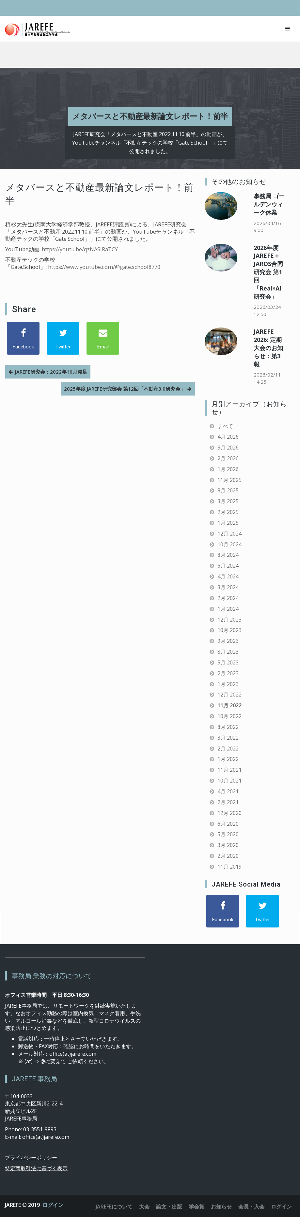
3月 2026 (228, 447)
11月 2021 (229, 769)
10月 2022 (229, 716)
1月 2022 (228, 759)
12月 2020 (229, 813)
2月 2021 (228, 802)
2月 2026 (228, 458)
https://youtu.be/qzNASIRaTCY (80, 249)
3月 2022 (228, 737)
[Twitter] (63, 338)
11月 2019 (229, 866)
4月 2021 (228, 791)
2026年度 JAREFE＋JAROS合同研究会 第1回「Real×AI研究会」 (268, 272)
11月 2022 (229, 705)
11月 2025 (229, 480)
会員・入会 (251, 1206)
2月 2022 (228, 748)
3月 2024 (228, 587)
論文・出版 (169, 1206)
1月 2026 (228, 469)
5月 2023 (228, 662)
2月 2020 (228, 855)
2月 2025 (228, 512)
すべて (225, 426)
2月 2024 (228, 598)
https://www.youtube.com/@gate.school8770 (104, 267)
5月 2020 (228, 834)
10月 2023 (229, 630)
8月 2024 (228, 554)
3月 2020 (228, 845)
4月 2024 (228, 576)
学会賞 (196, 1206)
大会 (144, 1206)
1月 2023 (228, 684)
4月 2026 (228, 436)
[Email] (103, 338)
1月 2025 (228, 522)
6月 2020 (228, 823)
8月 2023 (228, 651)
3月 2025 (228, 501)
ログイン (52, 1204)
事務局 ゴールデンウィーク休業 (269, 204)
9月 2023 (228, 640)
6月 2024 (228, 565)
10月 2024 (229, 544)
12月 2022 (229, 694)
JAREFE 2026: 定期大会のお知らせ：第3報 (268, 347)
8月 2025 (228, 490)
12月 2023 (229, 619)
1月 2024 (228, 608)
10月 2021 (229, 780)
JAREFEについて (114, 1206)
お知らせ (221, 1206)
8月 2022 (228, 727)
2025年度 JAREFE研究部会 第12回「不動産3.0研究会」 (124, 388)
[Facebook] (23, 338)
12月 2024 (229, 533)
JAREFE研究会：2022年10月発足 (51, 371)
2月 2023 (228, 673)
